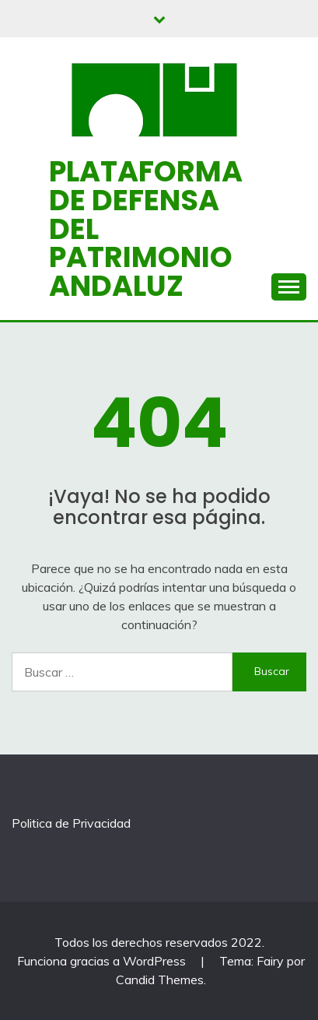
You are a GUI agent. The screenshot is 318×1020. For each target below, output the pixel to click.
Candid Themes (160, 979)
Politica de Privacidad (71, 823)
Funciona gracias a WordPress (103, 961)
